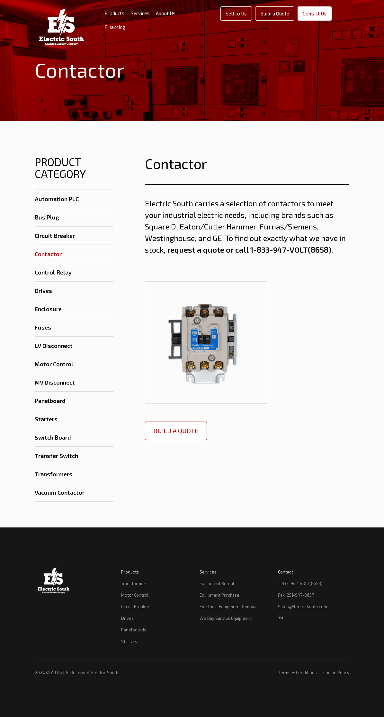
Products (114, 13)
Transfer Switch (56, 455)
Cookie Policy (336, 672)
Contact (285, 571)
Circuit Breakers (136, 606)
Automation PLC (57, 198)
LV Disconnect (54, 345)
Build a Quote (274, 13)
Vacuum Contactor (60, 492)
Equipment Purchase (219, 595)
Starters (46, 419)
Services (140, 13)
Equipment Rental (217, 583)
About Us (165, 13)
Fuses (43, 327)
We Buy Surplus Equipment (226, 618)
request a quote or (200, 249)
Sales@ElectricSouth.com (302, 606)
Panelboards (133, 629)
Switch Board (53, 437)
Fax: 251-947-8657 (296, 595)
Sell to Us (236, 13)
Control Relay (53, 272)
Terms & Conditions (298, 672)
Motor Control (54, 364)
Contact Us (314, 13)
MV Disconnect (55, 382)
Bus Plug (47, 217)
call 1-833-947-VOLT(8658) (283, 249)
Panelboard (50, 400)
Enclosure (48, 308)
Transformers (53, 474)
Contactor (48, 253)
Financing (114, 27)
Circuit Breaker (55, 235)
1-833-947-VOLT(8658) (300, 583)
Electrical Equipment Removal (229, 606)
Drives (43, 290)
